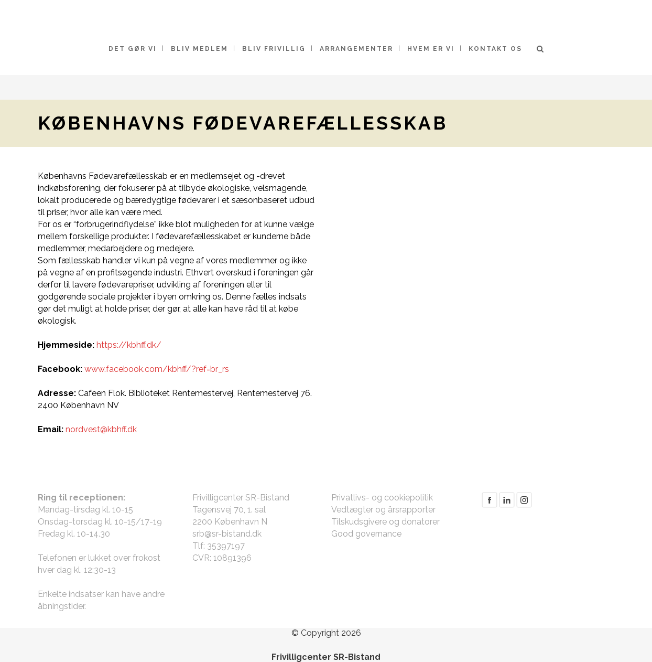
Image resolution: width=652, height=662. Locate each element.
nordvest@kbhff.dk (101, 429)
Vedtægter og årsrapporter (383, 510)
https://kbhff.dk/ (128, 345)
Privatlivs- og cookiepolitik (382, 498)
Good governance (366, 534)
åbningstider (61, 606)
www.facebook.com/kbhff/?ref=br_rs (156, 369)
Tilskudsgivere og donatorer (385, 522)
